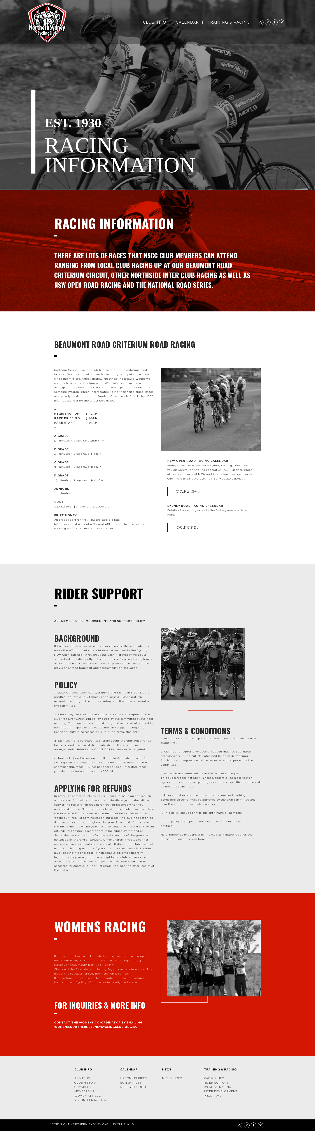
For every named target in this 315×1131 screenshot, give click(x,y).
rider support (216, 1082)
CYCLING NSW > (188, 491)
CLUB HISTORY (85, 1082)
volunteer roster (90, 1100)
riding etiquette (134, 1087)
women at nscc (87, 1095)
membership (84, 1091)
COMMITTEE (83, 1087)
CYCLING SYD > (188, 527)
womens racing (217, 1087)
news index (172, 1078)
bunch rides (131, 1082)
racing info (214, 1078)
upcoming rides (133, 1078)
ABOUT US (82, 1078)
